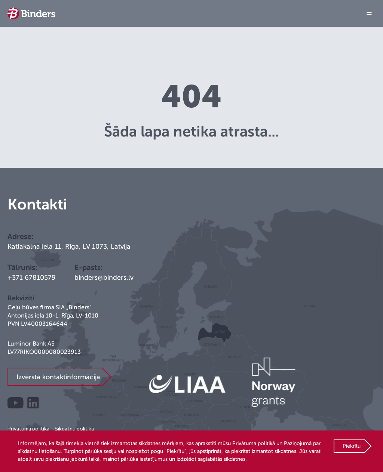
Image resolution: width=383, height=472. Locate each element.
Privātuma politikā (253, 443)
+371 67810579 (31, 277)
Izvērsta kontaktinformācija (58, 377)
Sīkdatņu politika (74, 428)
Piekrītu (352, 446)
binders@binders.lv (104, 277)
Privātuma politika (28, 428)
